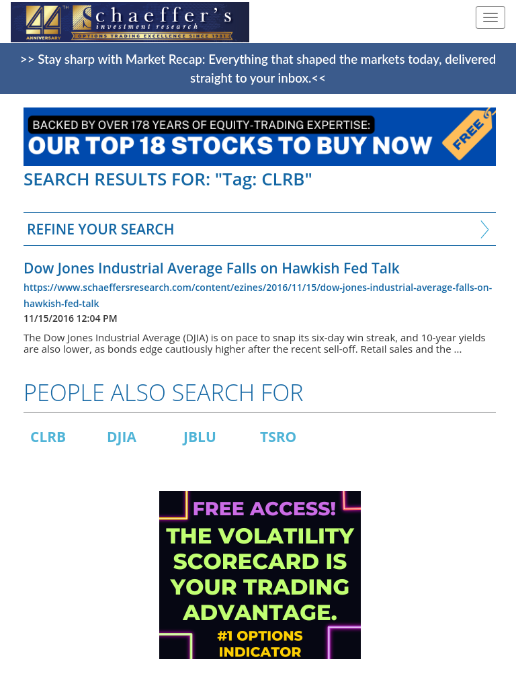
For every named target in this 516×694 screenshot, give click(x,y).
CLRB (48, 436)
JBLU (199, 436)
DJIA (121, 436)
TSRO (278, 436)
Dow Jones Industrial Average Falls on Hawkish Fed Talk (212, 268)
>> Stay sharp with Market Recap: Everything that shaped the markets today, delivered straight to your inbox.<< (258, 68)
